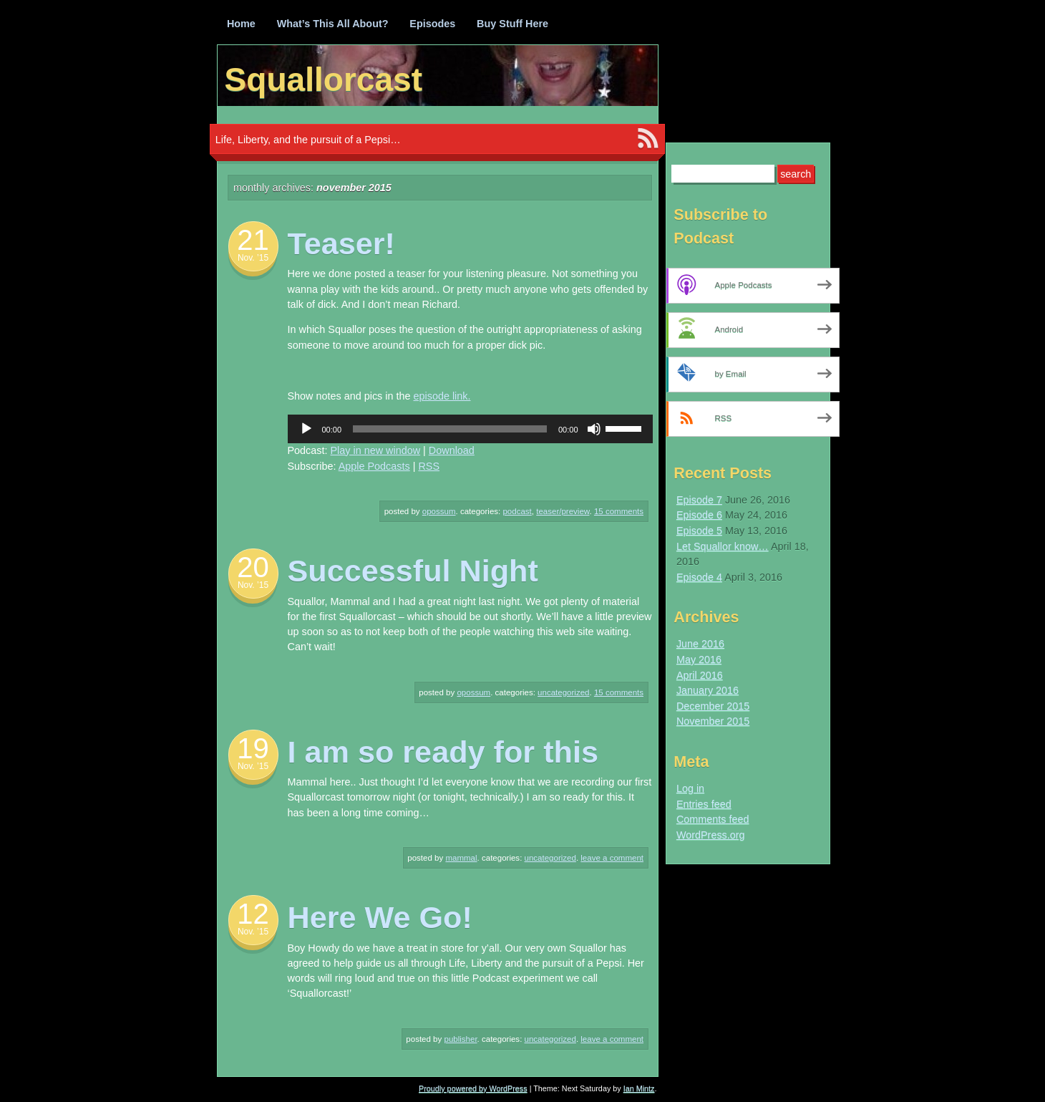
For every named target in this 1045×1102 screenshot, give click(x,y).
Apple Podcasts (374, 466)
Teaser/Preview (562, 511)
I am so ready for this (443, 752)
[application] (470, 429)
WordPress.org (710, 835)
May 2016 (698, 659)
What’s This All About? (333, 23)
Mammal (461, 858)
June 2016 (700, 643)
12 (253, 913)
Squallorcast (324, 79)
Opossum (439, 511)
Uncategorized (563, 692)
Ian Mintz (639, 1088)
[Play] (306, 429)
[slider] (450, 428)
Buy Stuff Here (512, 23)
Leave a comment (611, 858)
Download (452, 450)
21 (253, 240)
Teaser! (341, 243)
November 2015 (712, 721)
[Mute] (594, 429)
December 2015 (712, 706)
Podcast (516, 511)
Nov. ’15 (253, 258)
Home (241, 23)
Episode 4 (699, 577)
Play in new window (376, 450)
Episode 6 (699, 515)
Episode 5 (699, 530)
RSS (428, 466)
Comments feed (712, 819)
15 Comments (618, 511)
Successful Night (413, 571)
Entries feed (704, 804)
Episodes (432, 23)
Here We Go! (380, 917)
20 (253, 567)
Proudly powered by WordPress (473, 1088)
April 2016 (699, 675)
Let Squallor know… (722, 546)
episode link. (442, 396)
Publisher (460, 1039)
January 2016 (707, 690)
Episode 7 (699, 500)
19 (253, 748)
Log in (690, 788)
